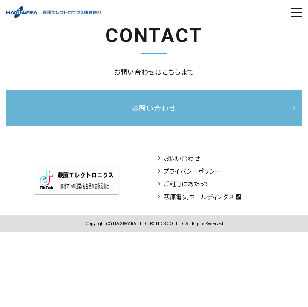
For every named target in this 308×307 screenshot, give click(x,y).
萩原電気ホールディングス (203, 196)
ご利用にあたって (187, 184)
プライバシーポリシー (192, 171)
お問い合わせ (182, 158)
